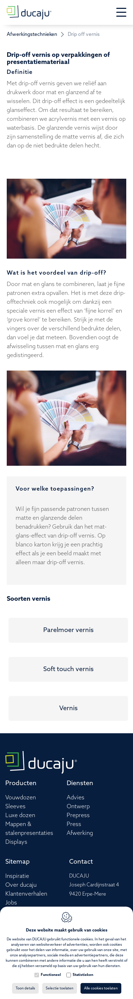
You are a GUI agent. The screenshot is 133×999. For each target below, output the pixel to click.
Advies (75, 797)
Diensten (80, 783)
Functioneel (51, 975)
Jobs (11, 903)
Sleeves (15, 806)
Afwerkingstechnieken (32, 35)
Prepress (78, 815)
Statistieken (83, 975)
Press (74, 824)
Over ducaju (21, 885)
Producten (21, 783)
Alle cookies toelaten (101, 988)
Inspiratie (17, 876)
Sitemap (17, 862)
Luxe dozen (20, 815)
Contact (81, 862)
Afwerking (80, 833)
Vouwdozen (20, 797)
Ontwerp (78, 806)
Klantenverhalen (26, 894)
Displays (16, 842)
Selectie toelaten (59, 988)
